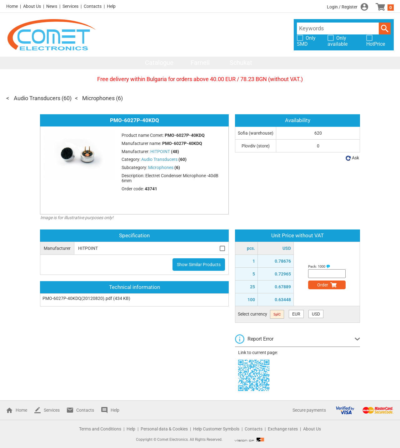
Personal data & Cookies (164, 428)
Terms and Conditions (100, 428)
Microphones (98, 98)
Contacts (93, 6)
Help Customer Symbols (216, 428)
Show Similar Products (199, 264)
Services (70, 6)
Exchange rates (283, 428)
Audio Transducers (37, 98)
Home (12, 6)
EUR (296, 314)
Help (111, 6)
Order (322, 284)
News (51, 6)
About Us (32, 6)
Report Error (260, 339)
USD (316, 314)
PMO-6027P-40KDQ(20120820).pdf (77, 298)
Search (385, 28)
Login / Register (342, 6)
